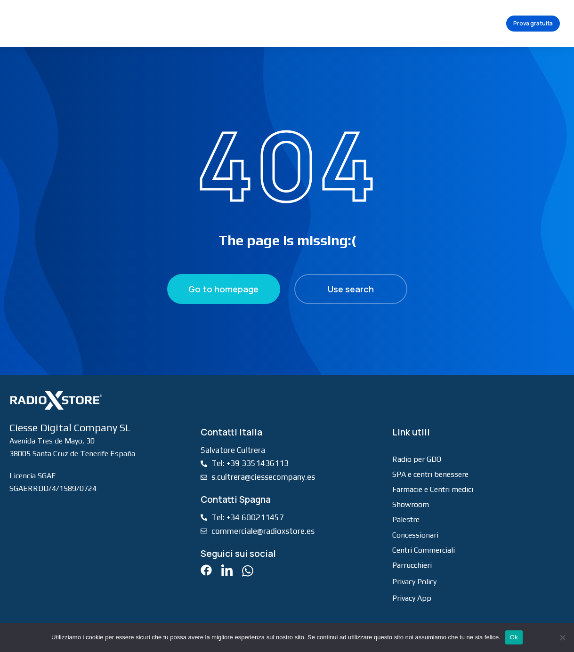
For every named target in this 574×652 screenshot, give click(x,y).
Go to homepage (223, 289)
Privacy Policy (414, 581)
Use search (351, 289)
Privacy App (411, 598)
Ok (514, 637)
